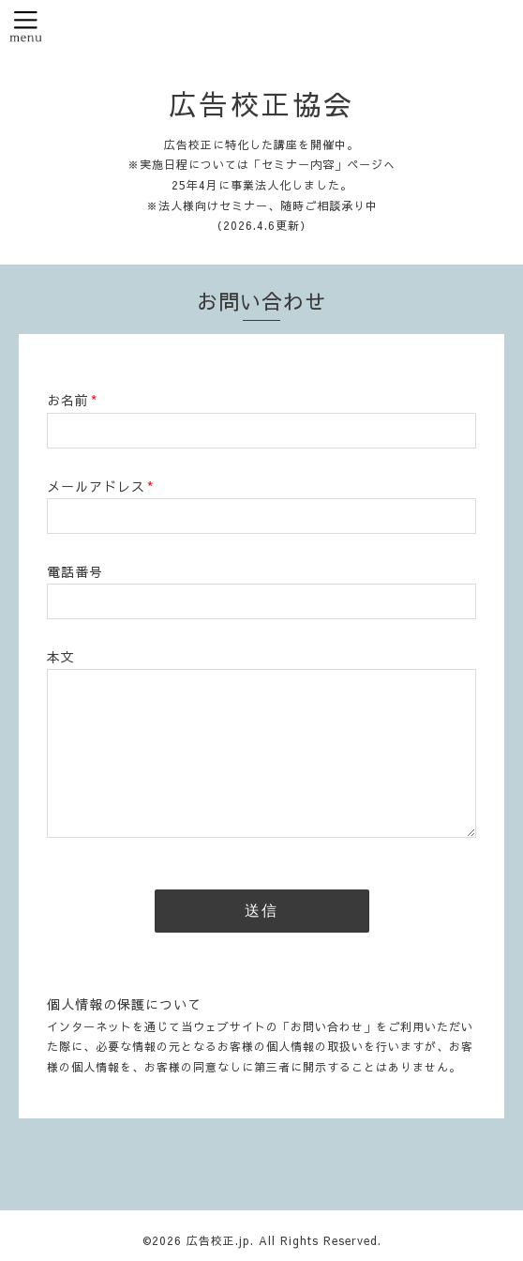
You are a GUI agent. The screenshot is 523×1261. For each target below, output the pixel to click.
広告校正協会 (261, 103)
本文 (61, 656)
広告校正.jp (218, 1240)
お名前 (72, 399)
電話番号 (75, 571)
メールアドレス (100, 486)
